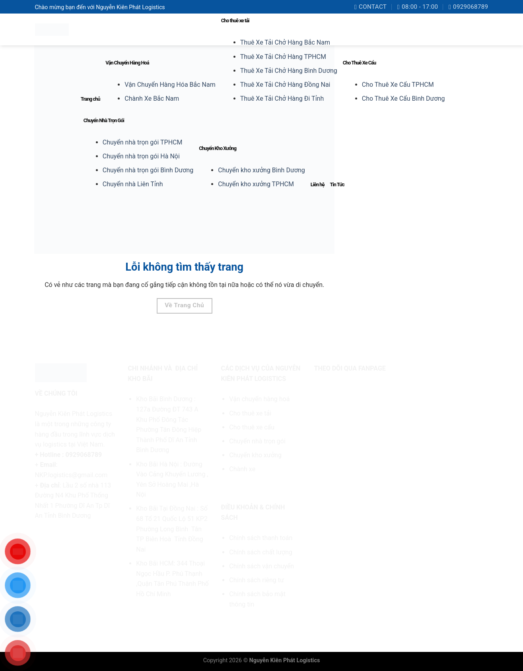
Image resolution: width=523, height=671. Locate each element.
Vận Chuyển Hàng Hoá (127, 63)
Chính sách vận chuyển (261, 566)
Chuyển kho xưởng (255, 455)
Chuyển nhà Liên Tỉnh (133, 184)
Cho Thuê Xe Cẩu (359, 63)
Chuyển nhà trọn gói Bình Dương (148, 170)
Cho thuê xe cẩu (251, 427)
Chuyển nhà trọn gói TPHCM (143, 142)
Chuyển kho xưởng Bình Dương (261, 170)
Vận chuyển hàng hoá (260, 399)
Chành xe (242, 469)
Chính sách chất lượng (260, 552)
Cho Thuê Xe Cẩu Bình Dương (403, 98)
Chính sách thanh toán (260, 538)
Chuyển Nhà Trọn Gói (104, 120)
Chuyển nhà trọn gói (257, 441)
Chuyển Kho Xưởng (217, 148)
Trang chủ (90, 99)
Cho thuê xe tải (235, 20)
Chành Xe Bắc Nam (151, 98)
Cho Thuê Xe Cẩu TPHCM (398, 84)
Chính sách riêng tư (256, 580)
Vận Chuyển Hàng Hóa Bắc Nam (169, 84)
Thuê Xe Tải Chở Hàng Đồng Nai (285, 84)
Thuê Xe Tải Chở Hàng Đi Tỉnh (282, 98)
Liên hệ (318, 184)
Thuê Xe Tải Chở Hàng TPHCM (283, 56)
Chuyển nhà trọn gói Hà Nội (141, 156)
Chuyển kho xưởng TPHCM (256, 184)
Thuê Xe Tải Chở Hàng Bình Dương (288, 70)
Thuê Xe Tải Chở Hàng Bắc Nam (285, 42)
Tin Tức (337, 184)
